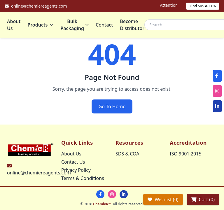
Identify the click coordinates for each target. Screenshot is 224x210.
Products (40, 25)
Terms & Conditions (82, 178)
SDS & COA (127, 153)
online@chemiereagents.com (39, 172)
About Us (13, 25)
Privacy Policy (76, 170)
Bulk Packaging (74, 25)
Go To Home (112, 106)
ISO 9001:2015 (185, 153)
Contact (104, 25)
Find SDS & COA (203, 6)
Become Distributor (132, 25)
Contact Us (73, 162)
